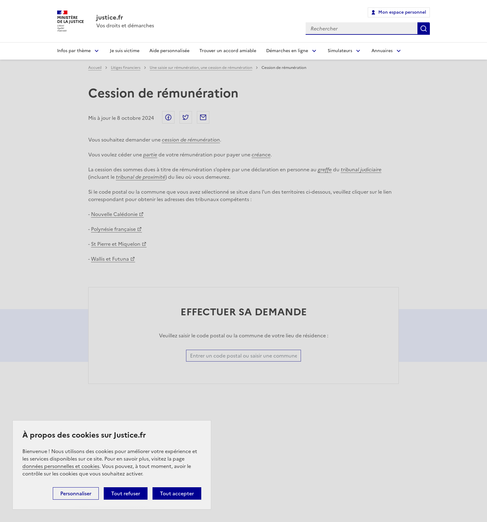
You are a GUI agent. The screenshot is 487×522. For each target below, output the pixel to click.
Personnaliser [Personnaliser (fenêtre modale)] (75, 493)
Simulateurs (340, 50)
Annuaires (382, 50)
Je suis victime (124, 50)
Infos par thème (74, 50)
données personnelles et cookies (60, 466)
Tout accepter (177, 493)
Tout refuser (125, 493)
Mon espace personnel (402, 12)
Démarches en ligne (287, 50)
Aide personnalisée (169, 50)
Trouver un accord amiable (227, 50)
